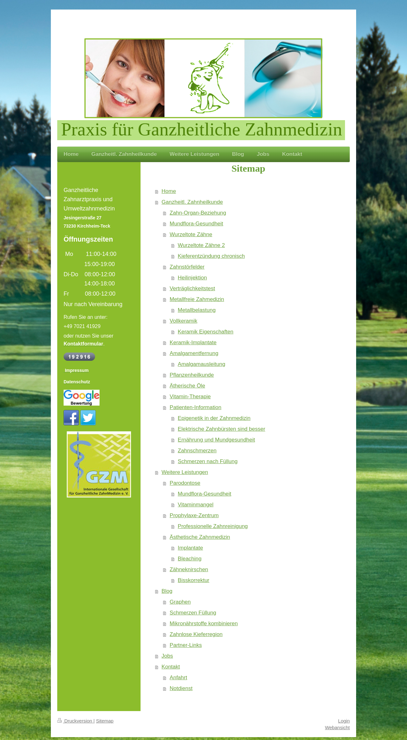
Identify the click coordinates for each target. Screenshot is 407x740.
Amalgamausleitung (201, 364)
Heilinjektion (192, 278)
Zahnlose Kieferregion (196, 634)
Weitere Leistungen (185, 472)
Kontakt (171, 667)
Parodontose (185, 483)
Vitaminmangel (195, 505)
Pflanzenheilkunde (192, 375)
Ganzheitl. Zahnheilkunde (192, 202)
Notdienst (181, 688)
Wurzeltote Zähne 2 (201, 245)
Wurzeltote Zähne (191, 234)
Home (169, 191)
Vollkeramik (183, 321)
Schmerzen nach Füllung (208, 461)
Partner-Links (186, 645)
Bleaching (190, 559)
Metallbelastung (197, 310)
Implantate (190, 548)
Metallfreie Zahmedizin (197, 299)
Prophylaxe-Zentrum (194, 515)
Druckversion (75, 720)
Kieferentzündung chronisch (211, 256)
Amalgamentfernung (194, 353)
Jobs (167, 656)
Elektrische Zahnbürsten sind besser (221, 429)
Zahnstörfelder (187, 267)
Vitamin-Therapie (190, 397)
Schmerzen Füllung (193, 613)
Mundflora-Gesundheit (196, 224)
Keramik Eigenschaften (205, 332)
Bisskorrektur (193, 580)
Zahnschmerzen (197, 451)
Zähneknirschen (189, 569)
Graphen (180, 602)
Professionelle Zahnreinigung (213, 526)
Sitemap (105, 720)
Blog (167, 591)
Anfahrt (178, 678)
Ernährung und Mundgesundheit (216, 440)
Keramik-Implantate (193, 342)
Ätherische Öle (187, 386)
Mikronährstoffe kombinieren (204, 623)
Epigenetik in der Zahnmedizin (214, 418)
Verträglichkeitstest (192, 288)
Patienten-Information (196, 407)
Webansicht (337, 727)
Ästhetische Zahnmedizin (200, 537)
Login (344, 720)
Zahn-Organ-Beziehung (198, 213)
